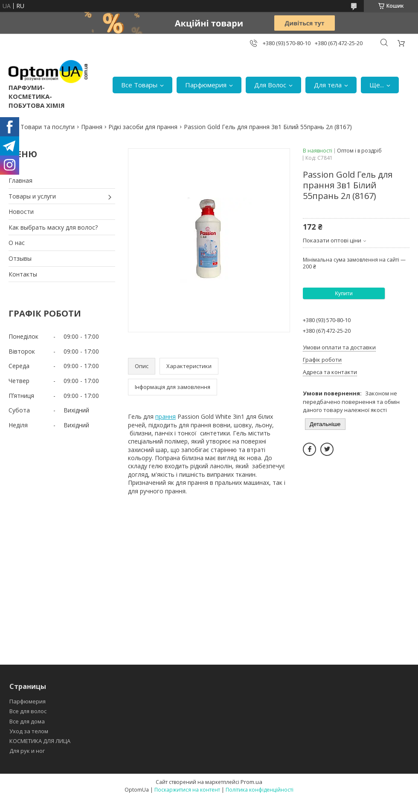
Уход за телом (28, 731)
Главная (20, 180)
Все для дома (27, 721)
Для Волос (270, 85)
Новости (21, 211)
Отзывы (20, 258)
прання (165, 416)
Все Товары (139, 85)
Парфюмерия (205, 85)
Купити (344, 293)
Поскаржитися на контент (187, 789)
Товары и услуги (32, 196)
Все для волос (27, 711)
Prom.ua (251, 782)
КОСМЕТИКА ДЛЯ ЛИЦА (39, 741)
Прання (91, 127)
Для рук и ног (27, 751)
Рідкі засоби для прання (142, 127)
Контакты (23, 274)
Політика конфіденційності (259, 789)
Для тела (328, 85)
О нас (17, 243)
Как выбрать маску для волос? (53, 227)
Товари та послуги (47, 127)
